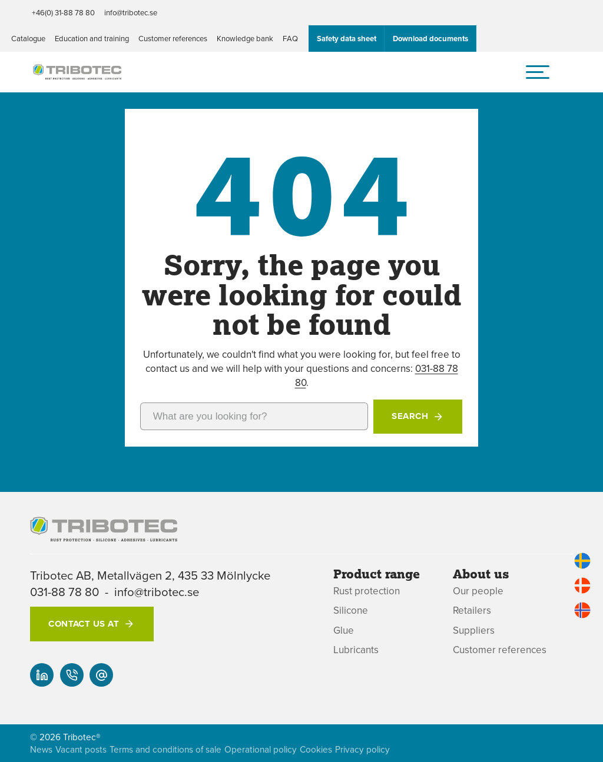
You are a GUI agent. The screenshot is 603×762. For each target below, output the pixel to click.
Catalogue (28, 38)
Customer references (172, 38)
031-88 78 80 (64, 591)
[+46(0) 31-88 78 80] (72, 675)
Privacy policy (362, 749)
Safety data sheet (346, 38)
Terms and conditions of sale (165, 749)
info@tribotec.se (130, 12)
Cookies (316, 749)
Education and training (92, 38)
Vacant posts (81, 749)
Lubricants (356, 650)
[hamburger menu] (537, 72)
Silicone (350, 610)
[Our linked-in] (42, 675)
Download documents (430, 38)
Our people (478, 591)
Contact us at (83, 623)
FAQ (290, 38)
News (41, 749)
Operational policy (260, 749)
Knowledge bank (245, 38)
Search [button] (410, 416)
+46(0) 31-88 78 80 (63, 12)
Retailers (472, 610)
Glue (343, 630)
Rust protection (366, 591)
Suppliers (474, 630)
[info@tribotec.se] (101, 675)
